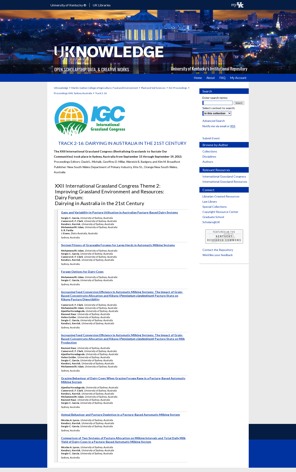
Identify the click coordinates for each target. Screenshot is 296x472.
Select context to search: (218, 108)
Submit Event (211, 138)
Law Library (209, 201)
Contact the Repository (217, 250)
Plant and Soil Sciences (153, 87)
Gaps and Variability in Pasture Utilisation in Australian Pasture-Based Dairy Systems (119, 212)
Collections (209, 151)
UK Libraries (102, 5)
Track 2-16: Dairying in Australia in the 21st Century (122, 143)
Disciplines (209, 156)
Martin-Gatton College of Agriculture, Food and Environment (104, 87)
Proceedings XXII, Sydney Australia (73, 93)
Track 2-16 (101, 93)
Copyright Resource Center (220, 211)
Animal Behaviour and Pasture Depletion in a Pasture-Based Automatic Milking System (120, 414)
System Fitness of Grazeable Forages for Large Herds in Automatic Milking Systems (118, 245)
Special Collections (214, 206)
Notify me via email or (218, 126)
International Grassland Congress (224, 176)
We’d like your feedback (217, 255)
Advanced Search (213, 120)
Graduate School (213, 217)
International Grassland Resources (224, 181)
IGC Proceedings (178, 87)
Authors (207, 161)
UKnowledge (61, 87)
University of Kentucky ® (68, 5)
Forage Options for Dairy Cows (82, 271)
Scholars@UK (211, 222)
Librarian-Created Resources (220, 196)
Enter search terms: (215, 97)
